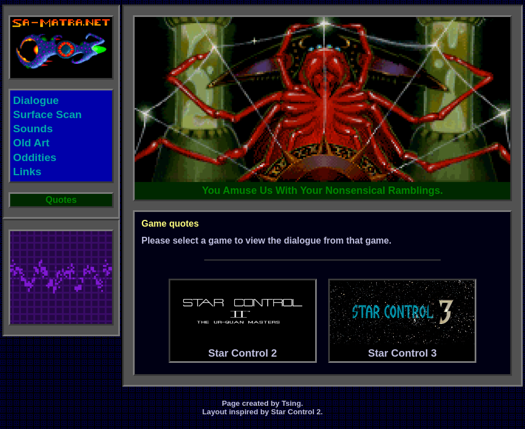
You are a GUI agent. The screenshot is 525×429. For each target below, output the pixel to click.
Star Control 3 (402, 319)
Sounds (33, 129)
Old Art (31, 143)
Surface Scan (47, 114)
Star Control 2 (242, 319)
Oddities (35, 157)
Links (27, 171)
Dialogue (36, 100)
